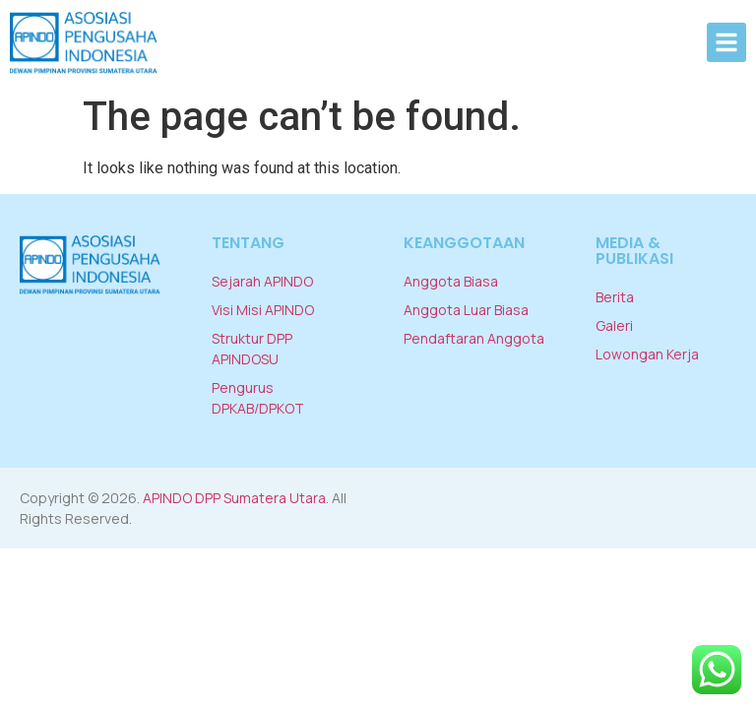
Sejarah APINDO (262, 281)
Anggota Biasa (451, 281)
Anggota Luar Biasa (466, 309)
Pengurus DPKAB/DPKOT (258, 398)
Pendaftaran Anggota (474, 338)
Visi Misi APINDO (263, 309)
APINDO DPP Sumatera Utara (234, 497)
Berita (615, 297)
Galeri (614, 325)
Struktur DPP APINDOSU (252, 348)
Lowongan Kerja (647, 354)
